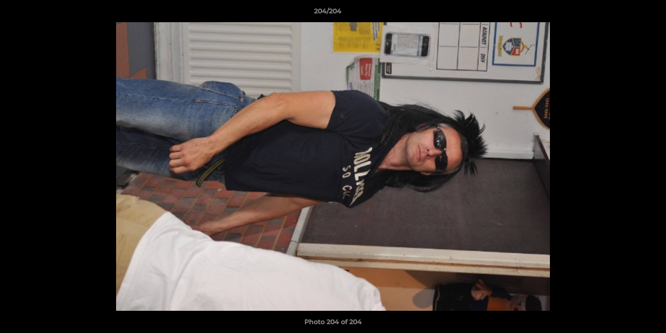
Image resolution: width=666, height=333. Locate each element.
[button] (627, 13)
